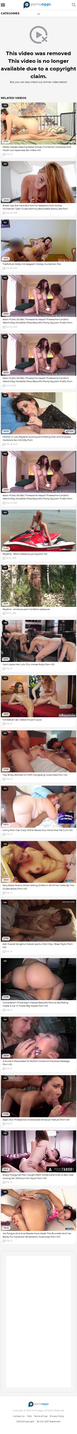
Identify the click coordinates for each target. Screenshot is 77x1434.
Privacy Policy (57, 1416)
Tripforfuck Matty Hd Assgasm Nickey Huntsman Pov (32, 264)
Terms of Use (40, 1416)
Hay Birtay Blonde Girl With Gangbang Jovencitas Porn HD (35, 775)
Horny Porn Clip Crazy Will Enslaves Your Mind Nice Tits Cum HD (38, 830)
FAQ (29, 1416)
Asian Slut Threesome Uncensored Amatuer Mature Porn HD (36, 1120)
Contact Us (19, 1416)
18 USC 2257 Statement (49, 1422)
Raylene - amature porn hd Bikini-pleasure (26, 609)
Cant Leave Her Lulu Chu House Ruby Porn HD (29, 664)
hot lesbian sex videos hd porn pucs (22, 720)
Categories (10, 13)
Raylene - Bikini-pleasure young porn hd (25, 554)
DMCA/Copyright (25, 1422)
